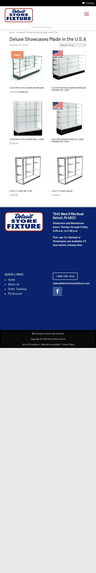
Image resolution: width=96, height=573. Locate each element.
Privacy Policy (68, 344)
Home (12, 32)
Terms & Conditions (31, 344)
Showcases (20, 32)
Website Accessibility (50, 344)
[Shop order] (72, 45)
